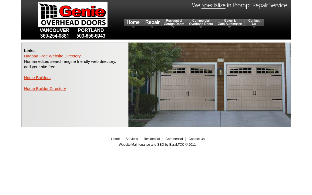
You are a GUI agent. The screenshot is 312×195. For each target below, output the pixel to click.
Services (132, 139)
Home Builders (37, 77)
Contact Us (196, 139)
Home (115, 139)
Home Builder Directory (45, 88)
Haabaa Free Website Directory (52, 56)
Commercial (175, 139)
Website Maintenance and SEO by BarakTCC (151, 145)
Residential (152, 139)
